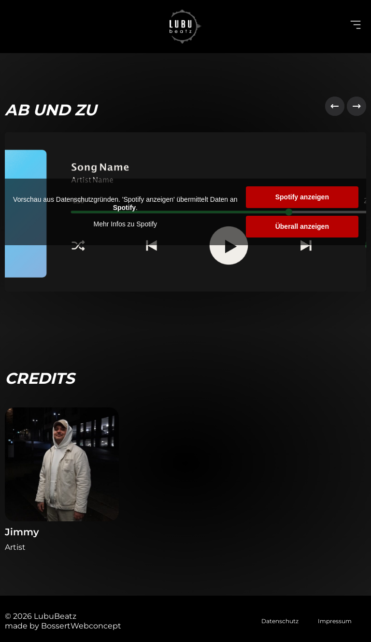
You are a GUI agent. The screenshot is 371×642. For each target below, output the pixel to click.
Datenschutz (280, 621)
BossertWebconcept (81, 625)
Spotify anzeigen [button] (302, 197)
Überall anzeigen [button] (302, 226)
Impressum (335, 621)
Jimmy (22, 532)
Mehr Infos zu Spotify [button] (125, 224)
